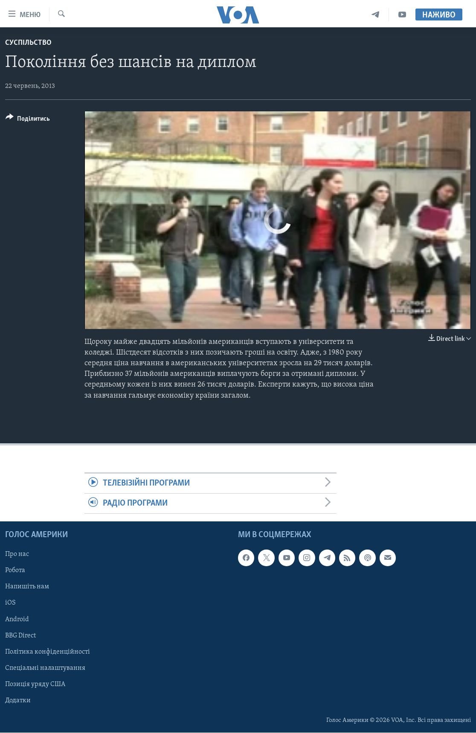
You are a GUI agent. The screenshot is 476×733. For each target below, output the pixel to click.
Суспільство (28, 43)
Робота (15, 570)
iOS (10, 603)
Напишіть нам (27, 587)
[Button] (28, 120)
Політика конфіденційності (47, 652)
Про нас (17, 554)
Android (17, 619)
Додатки (18, 700)
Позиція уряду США (35, 684)
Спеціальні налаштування (45, 668)
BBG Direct (20, 635)
